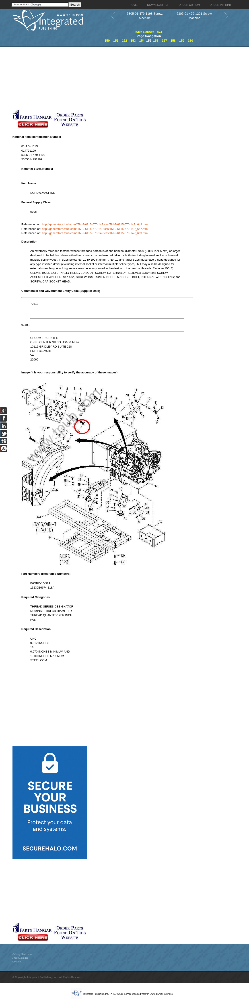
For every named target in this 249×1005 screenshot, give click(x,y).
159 (181, 40)
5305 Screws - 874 (148, 32)
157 (164, 40)
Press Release (20, 957)
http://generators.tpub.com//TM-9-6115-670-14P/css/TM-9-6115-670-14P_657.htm (95, 229)
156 (155, 40)
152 (124, 40)
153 (133, 40)
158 (173, 40)
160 (190, 40)
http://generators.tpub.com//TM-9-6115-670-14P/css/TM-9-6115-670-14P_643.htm (95, 224)
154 (141, 40)
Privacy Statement (22, 954)
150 (107, 40)
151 (115, 40)
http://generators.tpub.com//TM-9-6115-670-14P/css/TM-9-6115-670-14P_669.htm (95, 233)
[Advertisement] (107, 78)
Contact (16, 961)
